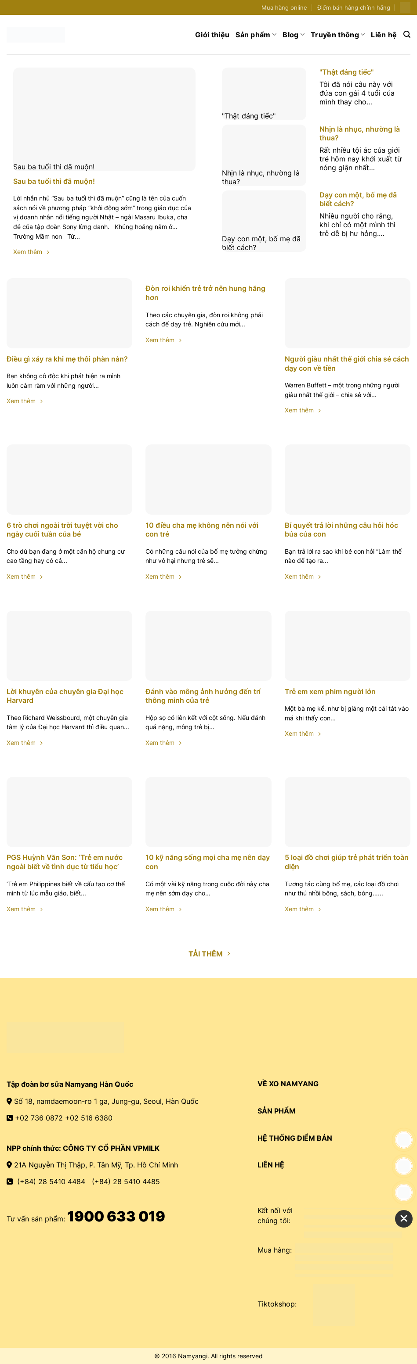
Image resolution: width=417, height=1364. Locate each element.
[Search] (406, 34)
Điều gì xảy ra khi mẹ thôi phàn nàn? (67, 358)
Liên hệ (384, 34)
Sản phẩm (256, 34)
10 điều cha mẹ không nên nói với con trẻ (201, 530)
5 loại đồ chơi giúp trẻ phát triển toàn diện (347, 862)
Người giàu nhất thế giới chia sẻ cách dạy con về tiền (347, 363)
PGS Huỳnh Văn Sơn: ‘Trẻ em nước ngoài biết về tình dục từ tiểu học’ (65, 862)
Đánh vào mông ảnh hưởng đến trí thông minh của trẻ (203, 696)
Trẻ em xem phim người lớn (330, 691)
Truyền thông (338, 34)
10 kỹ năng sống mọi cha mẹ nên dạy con (207, 862)
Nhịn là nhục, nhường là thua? (264, 177)
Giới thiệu (212, 34)
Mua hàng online (284, 7)
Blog (294, 34)
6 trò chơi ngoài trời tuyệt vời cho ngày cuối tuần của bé (62, 530)
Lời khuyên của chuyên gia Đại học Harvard (65, 696)
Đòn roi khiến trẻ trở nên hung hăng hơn (205, 293)
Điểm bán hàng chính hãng (353, 7)
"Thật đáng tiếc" (264, 115)
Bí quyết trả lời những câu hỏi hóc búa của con (341, 530)
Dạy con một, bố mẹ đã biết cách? (264, 243)
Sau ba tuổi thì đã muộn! (104, 166)
